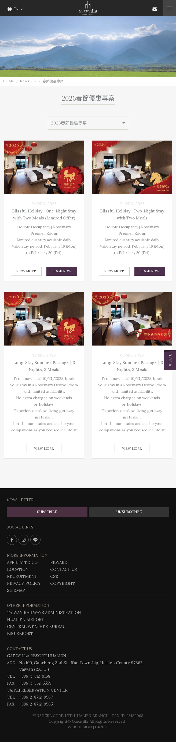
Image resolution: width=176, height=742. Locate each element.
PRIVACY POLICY (24, 583)
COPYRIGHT (62, 583)
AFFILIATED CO (22, 562)
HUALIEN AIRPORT (25, 619)
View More (26, 271)
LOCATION (18, 569)
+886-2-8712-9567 (36, 697)
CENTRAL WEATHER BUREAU (36, 626)
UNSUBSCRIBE (129, 512)
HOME (8, 81)
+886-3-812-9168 (34, 676)
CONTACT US (63, 569)
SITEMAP (16, 590)
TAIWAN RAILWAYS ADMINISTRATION (44, 612)
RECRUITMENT (22, 576)
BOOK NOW (61, 271)
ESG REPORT (20, 633)
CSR (54, 576)
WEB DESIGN (80, 727)
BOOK (170, 360)
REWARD (58, 562)
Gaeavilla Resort (88, 8)
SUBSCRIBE (47, 512)
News (24, 81)
